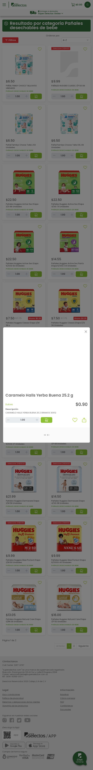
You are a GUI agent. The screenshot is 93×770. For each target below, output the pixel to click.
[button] (84, 420)
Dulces (9, 404)
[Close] (85, 331)
